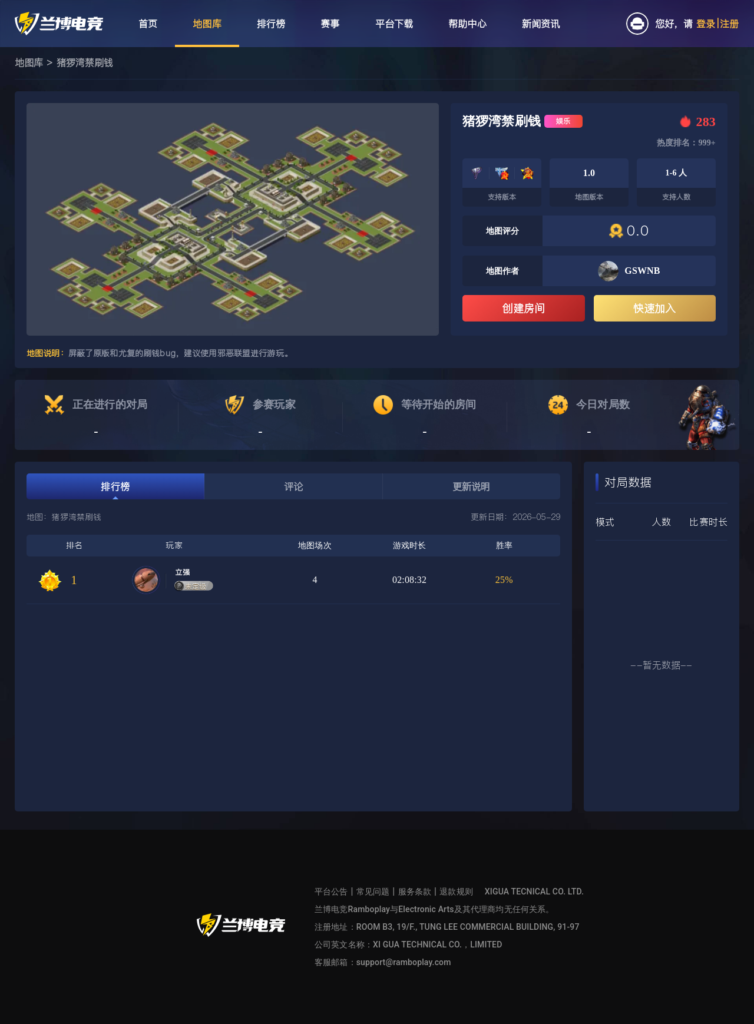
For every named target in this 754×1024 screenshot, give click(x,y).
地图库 (29, 62)
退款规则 (456, 891)
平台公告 (331, 891)
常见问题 (373, 891)
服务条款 (415, 891)
